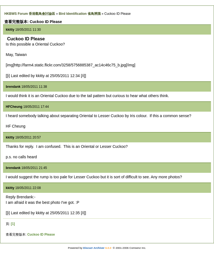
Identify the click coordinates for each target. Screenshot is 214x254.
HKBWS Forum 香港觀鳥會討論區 (29, 14)
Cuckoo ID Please (41, 234)
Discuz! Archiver (94, 247)
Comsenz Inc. (137, 247)
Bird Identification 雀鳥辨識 (80, 14)
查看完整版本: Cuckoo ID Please (33, 21)
